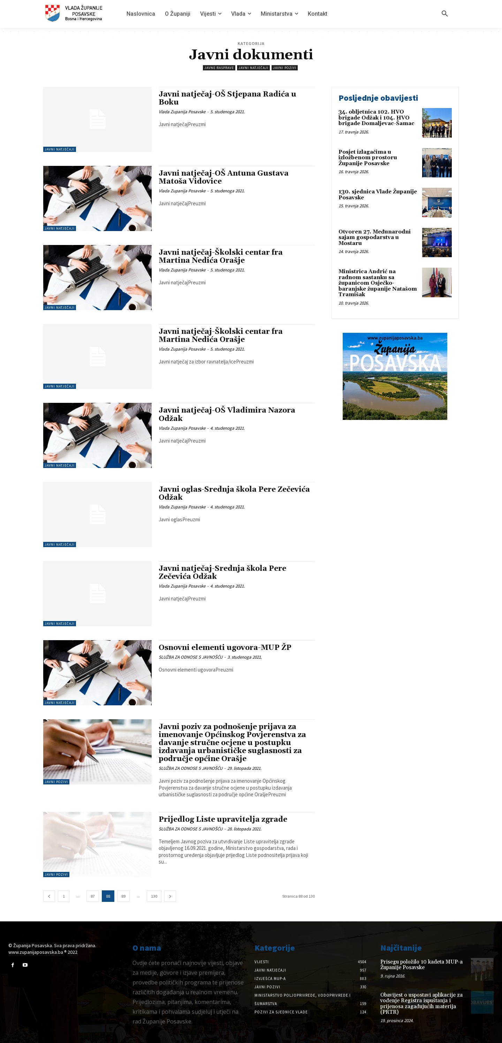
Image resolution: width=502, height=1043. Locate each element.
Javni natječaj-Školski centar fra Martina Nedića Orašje (221, 256)
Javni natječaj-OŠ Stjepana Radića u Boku (227, 98)
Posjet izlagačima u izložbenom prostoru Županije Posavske (368, 158)
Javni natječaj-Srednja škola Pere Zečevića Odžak (222, 572)
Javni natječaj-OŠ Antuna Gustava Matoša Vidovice (224, 177)
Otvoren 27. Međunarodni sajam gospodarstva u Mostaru (375, 238)
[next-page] (170, 896)
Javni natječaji (253, 67)
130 (154, 896)
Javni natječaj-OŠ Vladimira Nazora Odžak (227, 414)
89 (123, 896)
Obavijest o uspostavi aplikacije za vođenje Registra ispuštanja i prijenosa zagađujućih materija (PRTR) (421, 1004)
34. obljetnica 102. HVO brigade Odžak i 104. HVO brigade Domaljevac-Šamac (376, 118)
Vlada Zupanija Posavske (182, 112)
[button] (445, 14)
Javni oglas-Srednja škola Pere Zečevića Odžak (234, 493)
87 (93, 896)
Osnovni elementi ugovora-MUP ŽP (225, 647)
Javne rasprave (219, 67)
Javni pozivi (285, 67)
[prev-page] (49, 896)
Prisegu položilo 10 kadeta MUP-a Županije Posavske (421, 965)
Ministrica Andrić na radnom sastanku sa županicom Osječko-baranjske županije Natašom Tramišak (378, 283)
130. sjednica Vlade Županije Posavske (378, 195)
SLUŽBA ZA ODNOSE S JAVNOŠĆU (190, 657)
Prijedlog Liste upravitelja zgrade (223, 819)
